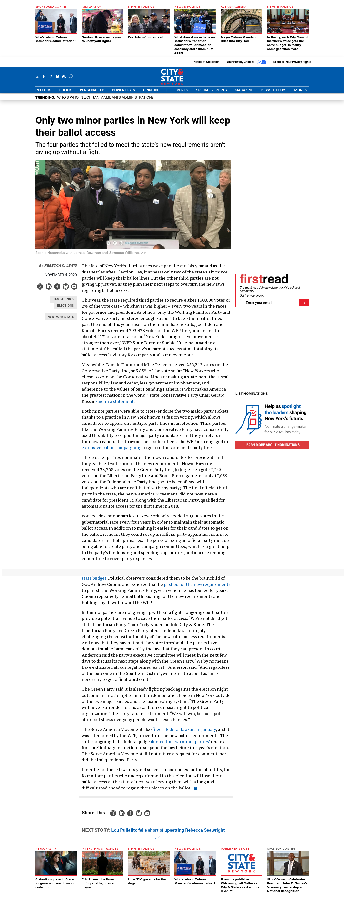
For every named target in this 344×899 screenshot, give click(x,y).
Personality (92, 90)
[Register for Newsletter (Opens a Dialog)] (304, 303)
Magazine (244, 90)
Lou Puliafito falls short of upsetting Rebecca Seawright (168, 830)
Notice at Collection (206, 62)
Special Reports (211, 90)
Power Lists (123, 90)
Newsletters (273, 90)
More (301, 90)
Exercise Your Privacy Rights (292, 62)
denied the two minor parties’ (180, 741)
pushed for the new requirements (197, 584)
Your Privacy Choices (246, 62)
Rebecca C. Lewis (58, 265)
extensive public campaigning (112, 447)
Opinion (150, 90)
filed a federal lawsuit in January (184, 729)
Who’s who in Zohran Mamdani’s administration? (105, 97)
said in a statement (115, 401)
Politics (43, 90)
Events (181, 90)
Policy (65, 90)
